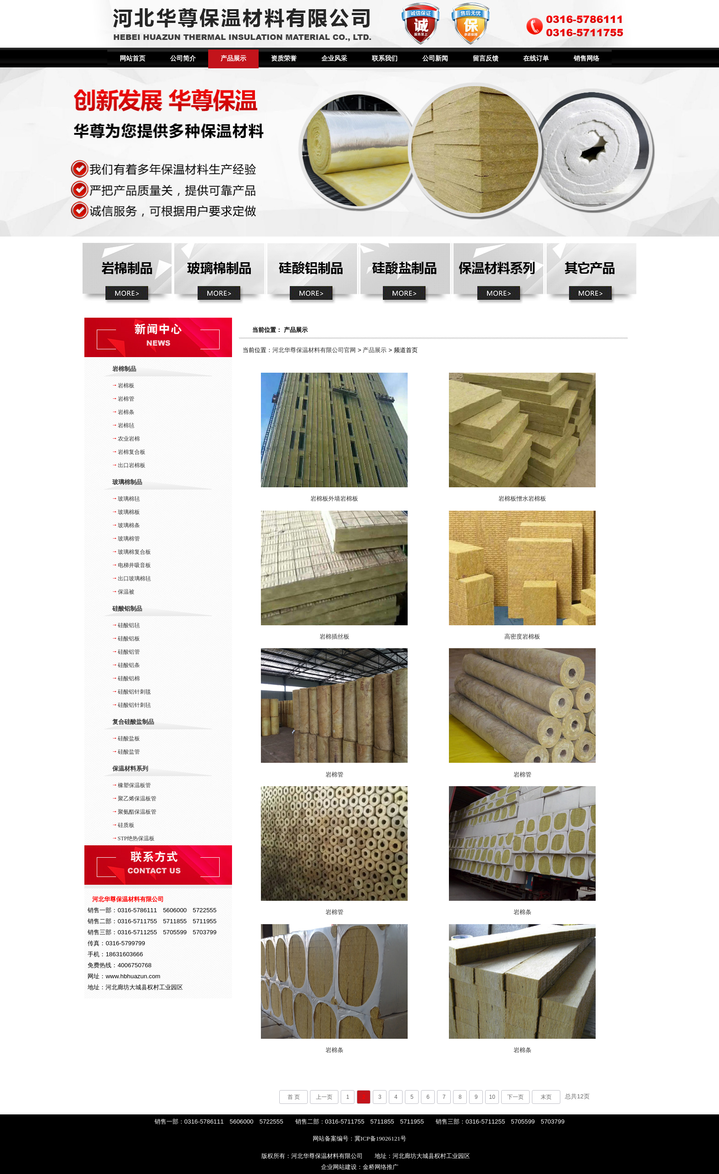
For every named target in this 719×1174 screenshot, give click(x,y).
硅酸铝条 (129, 665)
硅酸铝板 (129, 638)
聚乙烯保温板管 (137, 798)
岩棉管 (126, 399)
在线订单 (536, 58)
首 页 (294, 1097)
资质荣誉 (284, 58)
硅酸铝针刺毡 (134, 705)
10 (492, 1097)
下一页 (515, 1097)
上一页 (324, 1097)
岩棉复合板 (131, 452)
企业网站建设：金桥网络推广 (359, 1166)
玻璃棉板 (129, 512)
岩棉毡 (126, 425)
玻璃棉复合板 (134, 552)
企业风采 (334, 58)
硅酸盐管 (129, 752)
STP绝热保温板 (136, 838)
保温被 (126, 592)
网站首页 (132, 58)
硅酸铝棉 (129, 678)
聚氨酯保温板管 (137, 812)
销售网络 (586, 58)
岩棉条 (126, 412)
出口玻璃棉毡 (134, 578)
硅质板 (126, 825)
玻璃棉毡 (129, 499)
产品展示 (233, 58)
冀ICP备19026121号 (380, 1138)
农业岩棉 (129, 438)
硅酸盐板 (129, 738)
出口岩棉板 (131, 465)
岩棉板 (126, 385)
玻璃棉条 (129, 525)
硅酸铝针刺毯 (134, 692)
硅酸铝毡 (129, 625)
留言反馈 (485, 58)
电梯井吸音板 (134, 565)
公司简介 (183, 58)
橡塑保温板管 (134, 785)
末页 (546, 1097)
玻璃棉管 (129, 538)
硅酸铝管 (129, 652)
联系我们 (385, 58)
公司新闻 (435, 58)
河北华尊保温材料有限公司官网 (314, 350)
